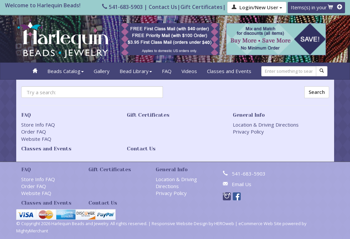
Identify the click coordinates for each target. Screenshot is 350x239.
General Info (249, 115)
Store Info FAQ (38, 124)
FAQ (167, 71)
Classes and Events (229, 71)
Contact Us (163, 7)
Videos (189, 71)
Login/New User (256, 7)
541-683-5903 (122, 7)
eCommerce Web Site (259, 223)
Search (317, 92)
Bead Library (136, 71)
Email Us (241, 184)
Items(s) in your (316, 7)
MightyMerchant (32, 231)
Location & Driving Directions (266, 124)
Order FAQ (33, 131)
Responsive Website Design (180, 223)
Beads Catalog (65, 71)
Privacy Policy (248, 131)
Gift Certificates (201, 7)
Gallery (102, 71)
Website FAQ (36, 139)
